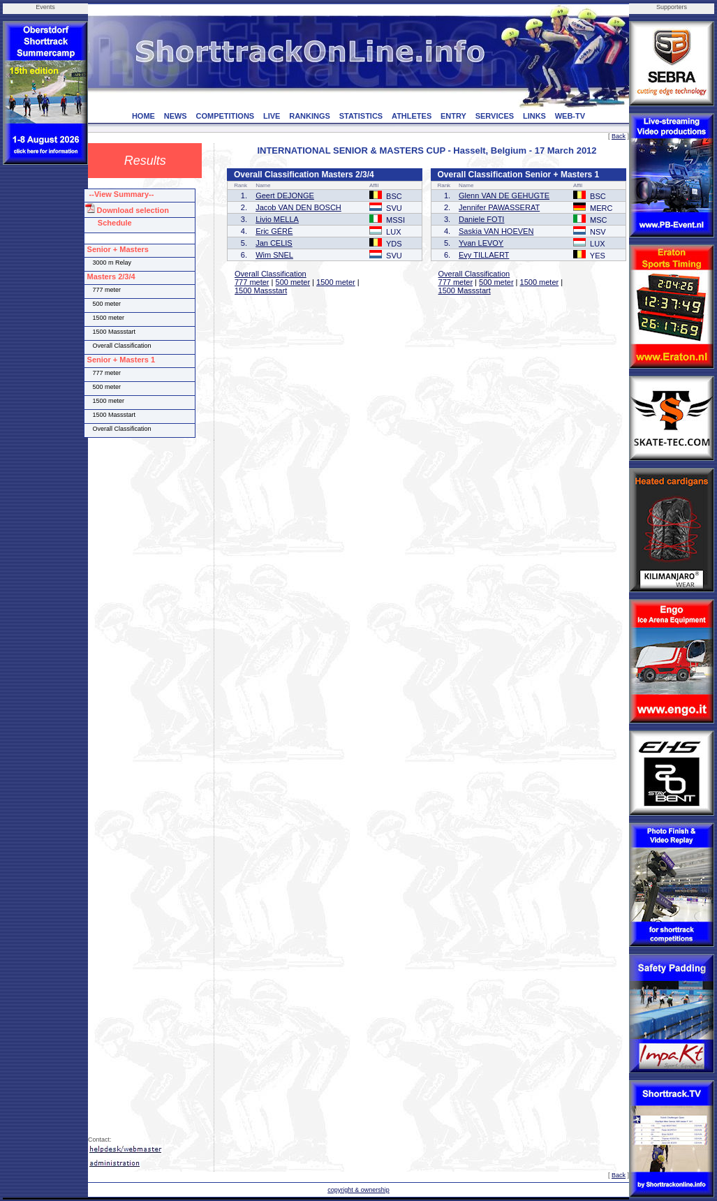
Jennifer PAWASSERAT (499, 207)
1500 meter (335, 282)
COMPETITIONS (224, 116)
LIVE (271, 116)
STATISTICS (361, 116)
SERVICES (494, 116)
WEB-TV (570, 116)
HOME (143, 116)
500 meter (293, 282)
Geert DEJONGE (285, 195)
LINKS (534, 116)
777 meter (252, 282)
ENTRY (453, 116)
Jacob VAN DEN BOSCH (298, 207)
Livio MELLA (277, 219)
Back (619, 136)
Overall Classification (270, 274)
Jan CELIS (274, 243)
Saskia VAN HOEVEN (496, 231)
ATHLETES (411, 116)
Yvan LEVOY (481, 243)
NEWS (175, 116)
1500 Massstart (261, 290)
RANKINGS (309, 116)
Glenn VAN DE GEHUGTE (504, 195)
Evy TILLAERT (484, 255)
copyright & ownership (358, 1189)
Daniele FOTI (481, 219)
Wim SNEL (274, 255)
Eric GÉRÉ (274, 231)
